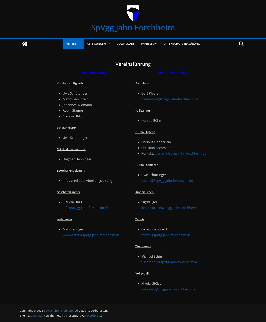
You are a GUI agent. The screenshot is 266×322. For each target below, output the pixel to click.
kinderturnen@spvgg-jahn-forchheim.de (171, 208)
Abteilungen (96, 43)
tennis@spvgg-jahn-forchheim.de (166, 235)
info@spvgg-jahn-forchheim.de (86, 208)
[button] (78, 44)
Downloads (126, 43)
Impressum (149, 43)
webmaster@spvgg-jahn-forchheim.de (91, 235)
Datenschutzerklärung (182, 43)
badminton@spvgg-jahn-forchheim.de (169, 99)
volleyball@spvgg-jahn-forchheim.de (168, 289)
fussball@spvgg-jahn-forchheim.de (180, 153)
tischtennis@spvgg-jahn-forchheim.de (169, 262)
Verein (71, 43)
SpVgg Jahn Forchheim (133, 27)
